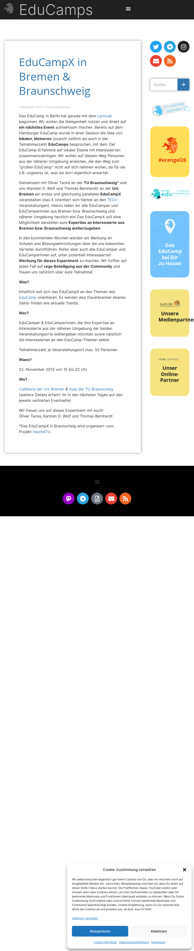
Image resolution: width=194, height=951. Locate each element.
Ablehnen (159, 931)
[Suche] (183, 85)
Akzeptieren (100, 931)
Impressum (158, 942)
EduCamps (56, 9)
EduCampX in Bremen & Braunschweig (54, 76)
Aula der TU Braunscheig (91, 389)
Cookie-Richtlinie (105, 942)
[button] (184, 869)
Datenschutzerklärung (134, 942)
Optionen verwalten (85, 918)
